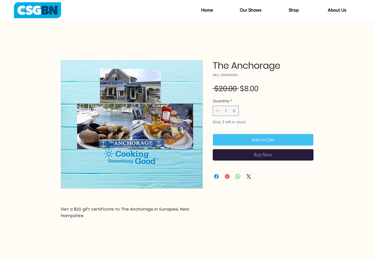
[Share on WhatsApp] (238, 176)
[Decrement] (217, 111)
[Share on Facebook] (216, 176)
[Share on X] (248, 176)
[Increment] (234, 111)
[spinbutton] (225, 111)
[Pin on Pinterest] (227, 176)
